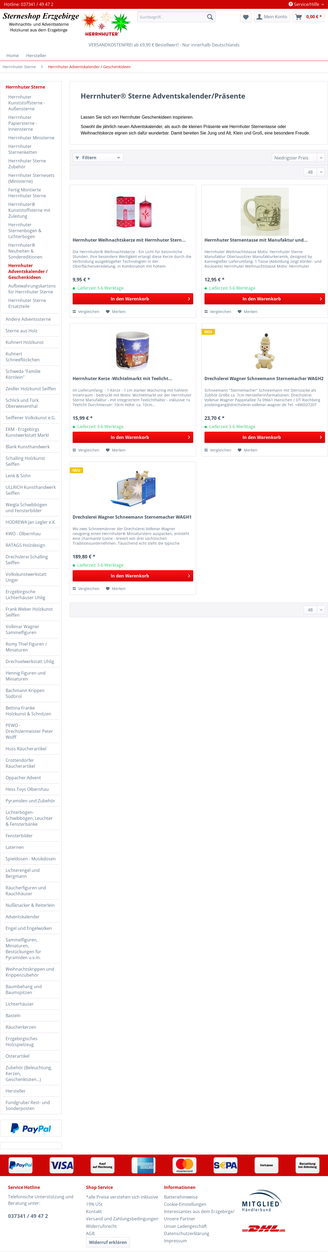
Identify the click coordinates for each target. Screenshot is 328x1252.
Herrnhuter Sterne (25, 87)
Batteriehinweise (181, 1197)
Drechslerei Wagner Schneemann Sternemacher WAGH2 (263, 378)
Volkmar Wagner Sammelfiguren (22, 629)
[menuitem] (176, 19)
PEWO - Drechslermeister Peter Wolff (29, 731)
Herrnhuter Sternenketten (22, 149)
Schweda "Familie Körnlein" (23, 374)
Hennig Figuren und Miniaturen (26, 676)
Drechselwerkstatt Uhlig (30, 661)
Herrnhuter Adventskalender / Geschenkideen (28, 271)
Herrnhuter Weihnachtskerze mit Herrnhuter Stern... (129, 240)
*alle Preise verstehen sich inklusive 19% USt (122, 1200)
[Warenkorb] (309, 17)
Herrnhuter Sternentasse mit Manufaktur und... (256, 240)
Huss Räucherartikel (26, 749)
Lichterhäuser (20, 1004)
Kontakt (94, 1211)
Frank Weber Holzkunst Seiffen (29, 612)
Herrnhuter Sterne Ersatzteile (27, 303)
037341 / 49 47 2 (28, 1216)
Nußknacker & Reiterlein (30, 905)
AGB (90, 1233)
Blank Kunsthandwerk (28, 447)
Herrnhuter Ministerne (31, 138)
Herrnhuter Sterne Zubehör (27, 164)
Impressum (175, 1241)
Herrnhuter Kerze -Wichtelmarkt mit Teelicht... (122, 378)
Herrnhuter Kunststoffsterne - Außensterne (26, 103)
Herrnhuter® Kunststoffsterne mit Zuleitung (29, 210)
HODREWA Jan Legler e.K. (31, 522)
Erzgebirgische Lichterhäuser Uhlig (25, 594)
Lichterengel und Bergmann (23, 873)
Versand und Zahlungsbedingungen (122, 1219)
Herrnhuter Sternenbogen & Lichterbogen (25, 230)
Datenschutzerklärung (186, 1233)
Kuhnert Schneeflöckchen (23, 357)
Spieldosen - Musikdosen (31, 859)
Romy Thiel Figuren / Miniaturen (26, 647)
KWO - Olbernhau (23, 534)
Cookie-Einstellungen (185, 1204)
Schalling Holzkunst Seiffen (25, 461)
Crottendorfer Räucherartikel (20, 763)
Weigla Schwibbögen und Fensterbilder (26, 508)
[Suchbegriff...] (176, 17)
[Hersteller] (36, 55)
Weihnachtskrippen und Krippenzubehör (30, 972)
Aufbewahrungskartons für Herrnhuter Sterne (32, 289)
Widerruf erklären (108, 1242)
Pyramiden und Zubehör (30, 801)
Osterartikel (17, 1056)
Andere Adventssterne (28, 319)
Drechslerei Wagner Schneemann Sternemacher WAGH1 (132, 517)
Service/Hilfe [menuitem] (304, 4)
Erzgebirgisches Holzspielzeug (22, 1041)
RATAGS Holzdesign (25, 545)
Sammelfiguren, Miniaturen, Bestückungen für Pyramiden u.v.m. (23, 948)
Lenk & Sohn (18, 476)
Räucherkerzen (21, 1027)
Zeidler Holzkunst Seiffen (31, 389)
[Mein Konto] (272, 17)
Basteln (13, 1015)
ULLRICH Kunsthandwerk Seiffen (31, 490)
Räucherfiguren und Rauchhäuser (26, 891)
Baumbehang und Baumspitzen (24, 989)
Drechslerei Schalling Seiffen (27, 560)
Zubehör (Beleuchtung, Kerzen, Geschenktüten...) (29, 1073)
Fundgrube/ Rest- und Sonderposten (28, 1105)
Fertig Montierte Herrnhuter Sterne (27, 193)
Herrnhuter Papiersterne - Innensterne (22, 123)
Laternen (15, 847)
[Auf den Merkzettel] (116, 311)
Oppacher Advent (23, 778)
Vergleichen (86, 311)
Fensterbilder (19, 836)
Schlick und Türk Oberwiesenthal (22, 403)
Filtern (86, 158)
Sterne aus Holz (22, 331)
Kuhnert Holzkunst (25, 342)
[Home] (13, 55)
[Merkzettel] (246, 17)
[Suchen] (210, 17)
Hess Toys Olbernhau (27, 789)
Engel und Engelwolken (29, 928)
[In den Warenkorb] (133, 298)
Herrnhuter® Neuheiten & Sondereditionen (25, 251)
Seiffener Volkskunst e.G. (31, 418)
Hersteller (16, 1091)
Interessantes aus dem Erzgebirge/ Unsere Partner (199, 1215)
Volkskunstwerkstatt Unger (26, 577)
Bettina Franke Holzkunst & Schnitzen (28, 711)
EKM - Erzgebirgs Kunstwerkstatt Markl (27, 432)
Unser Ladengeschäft (185, 1226)
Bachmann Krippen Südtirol (25, 693)
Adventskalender (23, 917)
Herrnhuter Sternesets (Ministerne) (31, 178)
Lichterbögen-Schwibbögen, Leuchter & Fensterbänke (29, 818)
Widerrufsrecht (101, 1226)
